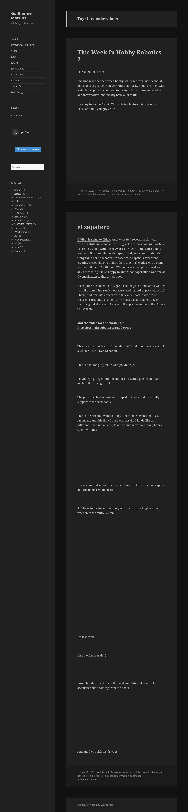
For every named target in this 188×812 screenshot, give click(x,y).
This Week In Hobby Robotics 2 (119, 55)
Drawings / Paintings (22, 44)
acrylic (146, 772)
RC (15, 235)
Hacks (17, 228)
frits (89, 194)
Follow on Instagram (28, 149)
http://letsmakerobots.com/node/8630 (104, 328)
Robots (14, 56)
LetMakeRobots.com (90, 72)
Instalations (17, 68)
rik (117, 194)
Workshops (20, 232)
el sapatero (93, 227)
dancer (80, 775)
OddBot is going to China (93, 239)
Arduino (15, 80)
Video (14, 50)
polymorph (123, 775)
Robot (138, 772)
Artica (14, 62)
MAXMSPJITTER (23, 224)
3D (15, 243)
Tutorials (16, 86)
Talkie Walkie (111, 104)
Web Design (17, 92)
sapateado (135, 775)
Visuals (18, 251)
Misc (16, 247)
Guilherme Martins (21, 16)
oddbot (112, 775)
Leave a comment (133, 194)
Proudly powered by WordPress (95, 804)
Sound (14, 39)
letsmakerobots (101, 194)
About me (16, 115)
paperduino (142, 272)
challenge (147, 244)
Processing (17, 74)
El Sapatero (114, 772)
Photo (17, 209)
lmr (113, 194)
